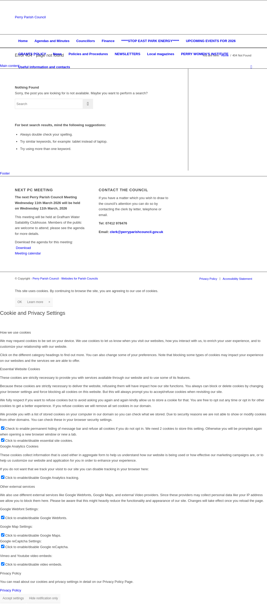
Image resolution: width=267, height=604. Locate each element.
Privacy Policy (10, 590)
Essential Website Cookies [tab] (20, 369)
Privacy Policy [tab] (10, 573)
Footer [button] (5, 173)
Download (23, 248)
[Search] (249, 67)
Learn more (35, 302)
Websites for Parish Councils (79, 278)
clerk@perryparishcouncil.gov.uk (136, 232)
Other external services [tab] (17, 487)
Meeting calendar (28, 253)
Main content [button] (9, 66)
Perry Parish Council (30, 17)
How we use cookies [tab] (15, 332)
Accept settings (13, 598)
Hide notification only (43, 598)
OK (19, 302)
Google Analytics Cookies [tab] (19, 446)
